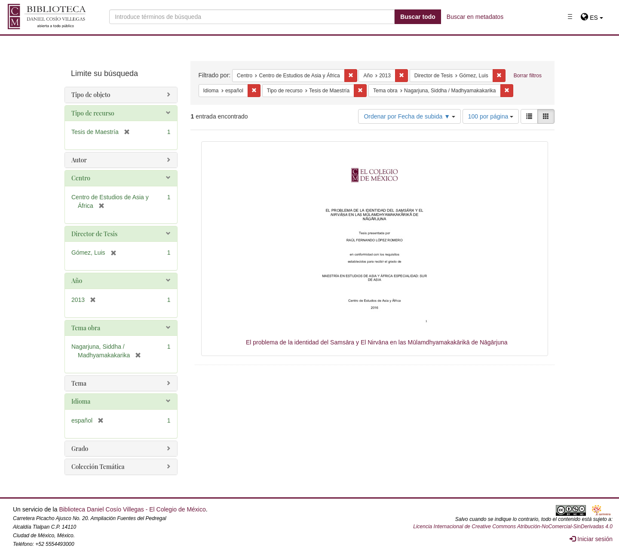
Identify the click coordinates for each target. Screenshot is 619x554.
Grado (79, 448)
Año (76, 281)
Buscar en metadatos (475, 16)
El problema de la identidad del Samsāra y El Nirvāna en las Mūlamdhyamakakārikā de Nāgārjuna (377, 342)
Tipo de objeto (90, 95)
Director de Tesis (94, 234)
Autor (79, 160)
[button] (591, 17)
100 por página (490, 116)
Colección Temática (98, 467)
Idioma (80, 401)
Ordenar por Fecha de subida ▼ (409, 116)
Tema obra (85, 328)
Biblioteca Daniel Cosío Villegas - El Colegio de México (132, 509)
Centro (80, 178)
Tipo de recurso (92, 113)
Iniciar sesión (591, 539)
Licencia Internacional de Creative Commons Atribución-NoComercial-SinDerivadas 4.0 (513, 527)
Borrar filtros (528, 76)
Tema (78, 383)
